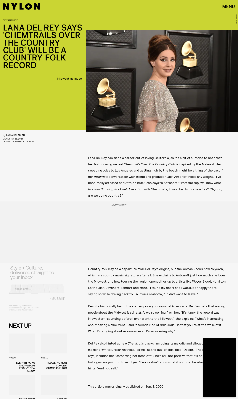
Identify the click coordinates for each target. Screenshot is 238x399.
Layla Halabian (15, 135)
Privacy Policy (27, 312)
